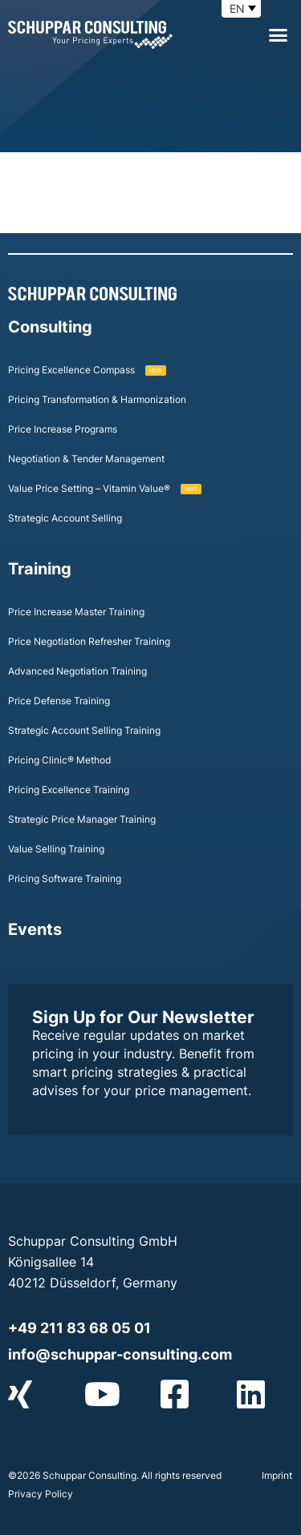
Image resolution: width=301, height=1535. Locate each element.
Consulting (50, 326)
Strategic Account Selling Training (84, 730)
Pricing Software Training (64, 878)
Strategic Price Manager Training (82, 819)
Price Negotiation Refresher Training (89, 641)
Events (35, 929)
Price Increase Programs (62, 429)
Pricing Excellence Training (68, 790)
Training (39, 568)
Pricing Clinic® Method (59, 760)
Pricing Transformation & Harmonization (97, 399)
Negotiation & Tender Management (86, 459)
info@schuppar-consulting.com (120, 1354)
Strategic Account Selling (65, 518)
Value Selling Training (56, 849)
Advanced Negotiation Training (77, 671)
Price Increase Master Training (76, 612)
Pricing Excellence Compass (87, 370)
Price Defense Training (59, 701)
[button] (278, 35)
